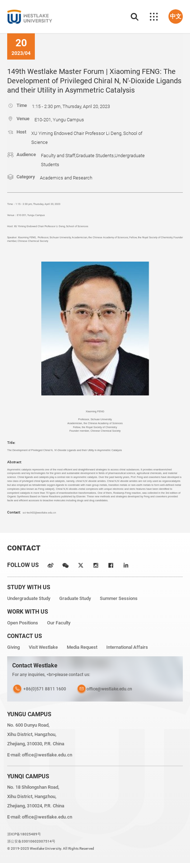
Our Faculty (58, 622)
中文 (175, 16)
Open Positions (22, 622)
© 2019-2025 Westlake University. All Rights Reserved (50, 848)
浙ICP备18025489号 (24, 834)
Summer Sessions (119, 598)
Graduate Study (75, 598)
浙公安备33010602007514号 (31, 841)
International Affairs (127, 647)
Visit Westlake (43, 647)
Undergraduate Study (28, 598)
